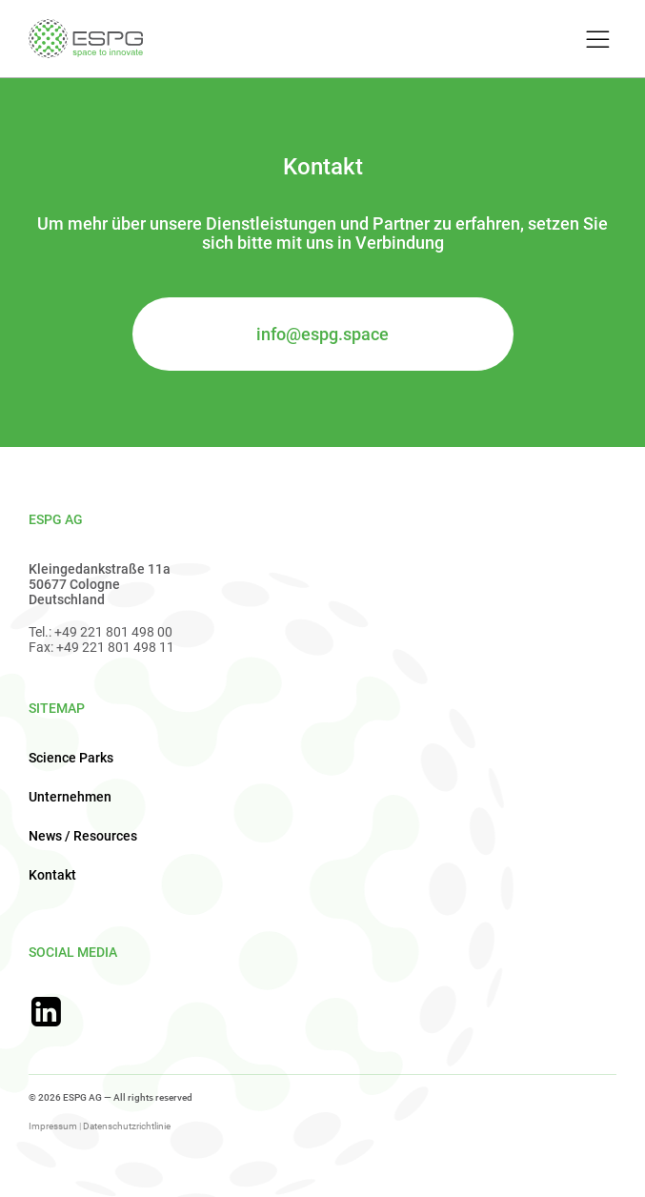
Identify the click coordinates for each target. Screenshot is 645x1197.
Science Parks (71, 757)
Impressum (53, 1126)
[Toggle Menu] (595, 40)
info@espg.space (322, 334)
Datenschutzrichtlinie (127, 1126)
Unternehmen (70, 796)
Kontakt (52, 875)
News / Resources (83, 835)
